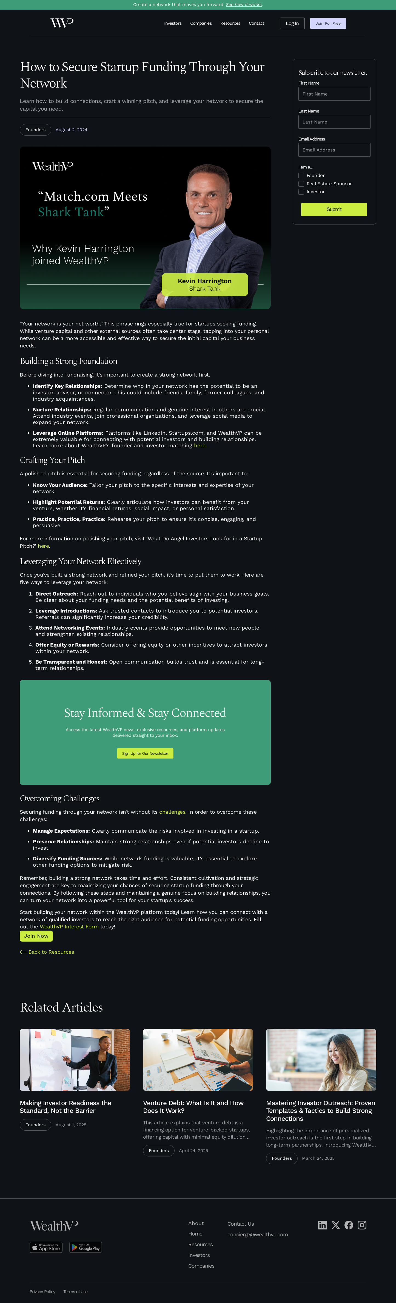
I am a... (305, 167)
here (43, 546)
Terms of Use (75, 1291)
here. (200, 445)
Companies (200, 23)
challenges (172, 812)
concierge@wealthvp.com (257, 1234)
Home (195, 1234)
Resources (230, 23)
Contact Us (240, 1224)
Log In (292, 23)
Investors (172, 23)
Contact (256, 23)
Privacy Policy (42, 1291)
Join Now (36, 936)
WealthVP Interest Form (69, 926)
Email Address (311, 139)
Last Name (308, 111)
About (196, 1223)
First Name (308, 83)
